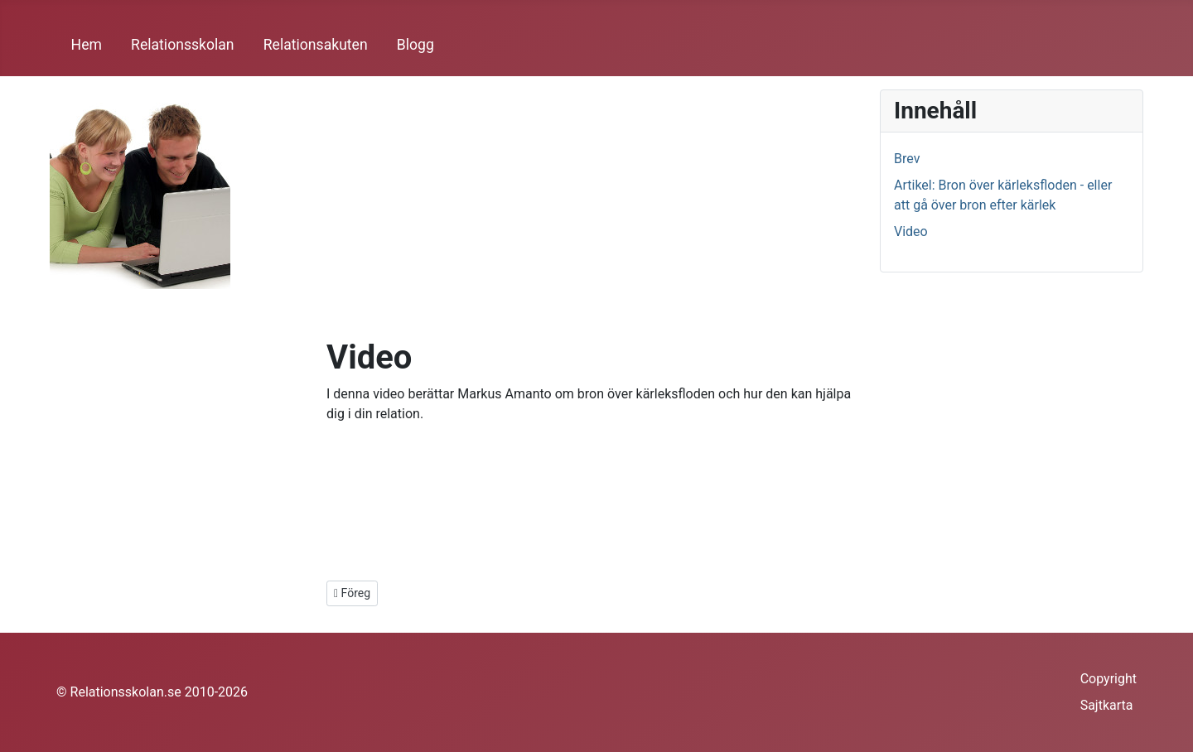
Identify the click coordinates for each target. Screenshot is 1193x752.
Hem (86, 44)
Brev (907, 158)
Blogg (415, 44)
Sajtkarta (1106, 705)
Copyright (1108, 679)
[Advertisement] (596, 214)
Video (911, 231)
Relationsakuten (315, 44)
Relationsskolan (182, 44)
